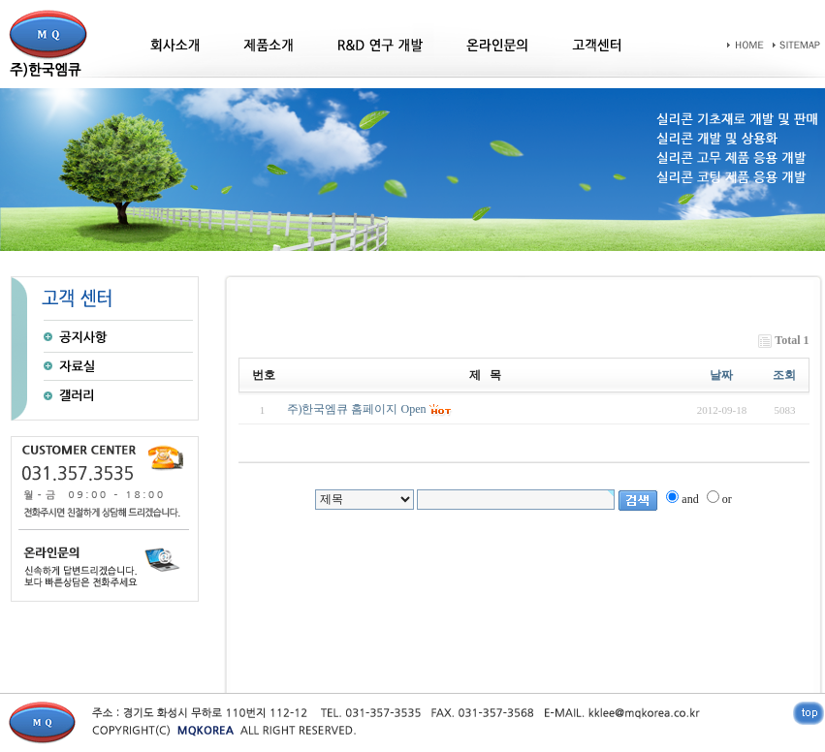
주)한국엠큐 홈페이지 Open (357, 409)
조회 (784, 375)
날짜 (721, 375)
